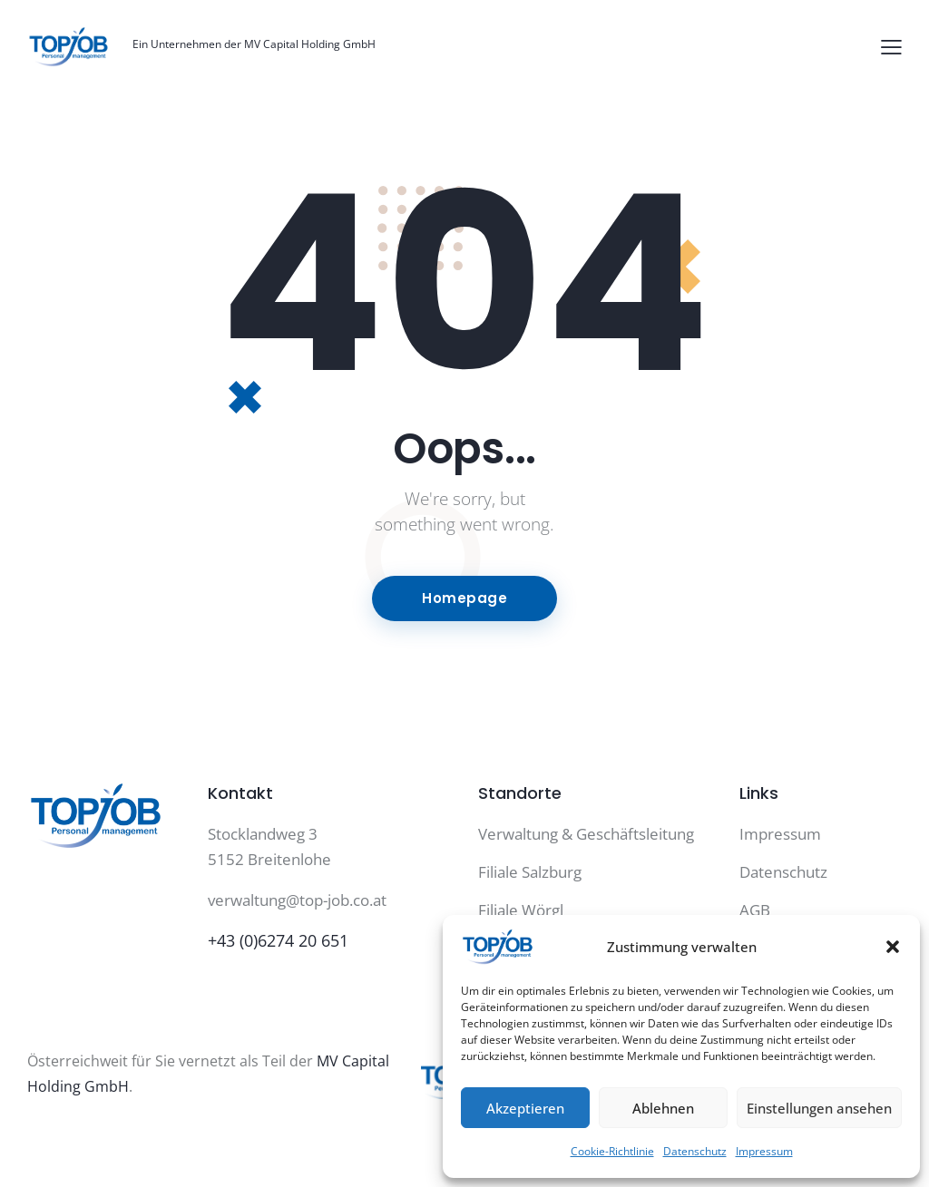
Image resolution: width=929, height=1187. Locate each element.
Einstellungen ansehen (819, 1108)
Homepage (464, 598)
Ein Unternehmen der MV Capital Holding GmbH (254, 44)
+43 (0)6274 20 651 (278, 940)
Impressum (764, 1151)
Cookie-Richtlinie (612, 1151)
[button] (893, 947)
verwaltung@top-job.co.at (297, 900)
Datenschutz (695, 1151)
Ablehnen (663, 1108)
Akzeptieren (525, 1108)
